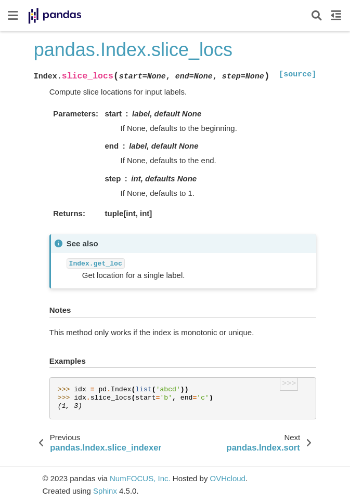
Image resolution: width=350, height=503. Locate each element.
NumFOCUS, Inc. (140, 478)
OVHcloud (227, 478)
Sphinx (105, 490)
